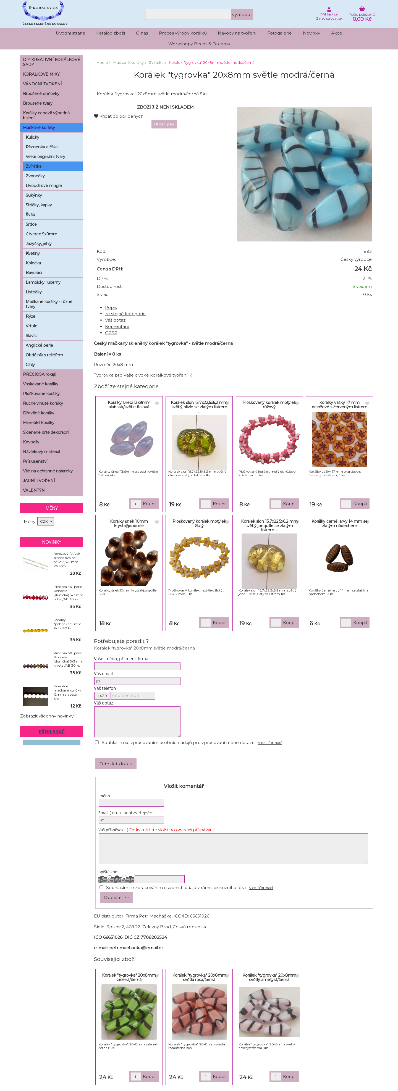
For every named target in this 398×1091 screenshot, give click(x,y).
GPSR (111, 332)
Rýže (30, 316)
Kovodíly (31, 442)
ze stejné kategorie (125, 313)
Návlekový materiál (41, 451)
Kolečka (33, 263)
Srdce (31, 224)
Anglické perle (39, 345)
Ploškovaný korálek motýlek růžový (269, 404)
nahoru (390, 1083)
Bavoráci (34, 272)
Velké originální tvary (45, 156)
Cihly (30, 364)
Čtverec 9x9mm (41, 234)
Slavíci (31, 335)
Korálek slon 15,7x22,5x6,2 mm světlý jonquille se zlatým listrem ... (269, 525)
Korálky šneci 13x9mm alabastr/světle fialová (129, 404)
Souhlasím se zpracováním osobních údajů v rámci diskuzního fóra (176, 887)
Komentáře (117, 326)
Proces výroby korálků (183, 33)
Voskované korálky (40, 384)
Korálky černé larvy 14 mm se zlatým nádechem (339, 523)
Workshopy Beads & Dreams (199, 43)
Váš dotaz (115, 320)
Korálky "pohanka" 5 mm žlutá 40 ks (67, 624)
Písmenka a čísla (41, 146)
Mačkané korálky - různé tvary (49, 304)
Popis (111, 307)
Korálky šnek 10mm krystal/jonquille (129, 523)
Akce (336, 33)
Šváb (30, 214)
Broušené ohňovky (41, 93)
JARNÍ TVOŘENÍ (39, 480)
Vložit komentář (184, 786)
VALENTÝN (34, 490)
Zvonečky (35, 175)
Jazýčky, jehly (39, 243)
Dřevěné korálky (38, 413)
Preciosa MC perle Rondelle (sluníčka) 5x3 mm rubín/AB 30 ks (68, 593)
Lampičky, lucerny (43, 282)
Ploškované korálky (41, 393)
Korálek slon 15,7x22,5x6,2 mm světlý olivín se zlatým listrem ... (199, 407)
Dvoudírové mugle (44, 185)
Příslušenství (35, 461)
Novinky (311, 33)
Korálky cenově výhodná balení (46, 115)
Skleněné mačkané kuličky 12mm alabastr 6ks (67, 692)
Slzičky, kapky (39, 205)
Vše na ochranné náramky (48, 471)
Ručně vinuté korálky (43, 403)
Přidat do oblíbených (118, 116)
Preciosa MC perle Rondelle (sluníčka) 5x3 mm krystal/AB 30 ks (68, 659)
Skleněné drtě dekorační (46, 432)
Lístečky (34, 292)
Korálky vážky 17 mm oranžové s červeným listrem (339, 404)
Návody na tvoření (237, 33)
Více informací (270, 743)
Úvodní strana (70, 33)
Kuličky (32, 137)
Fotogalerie (279, 33)
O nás (142, 33)
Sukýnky (34, 195)
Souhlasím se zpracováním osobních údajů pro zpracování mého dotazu (178, 742)
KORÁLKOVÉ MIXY (41, 74)
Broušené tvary (38, 103)
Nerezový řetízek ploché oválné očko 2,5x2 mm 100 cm (67, 559)
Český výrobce (356, 259)
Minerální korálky (38, 422)
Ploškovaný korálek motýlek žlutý (199, 523)
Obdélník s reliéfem (44, 355)
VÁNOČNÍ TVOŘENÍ (42, 84)
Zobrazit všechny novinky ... (48, 716)
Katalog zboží (110, 33)
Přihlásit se (328, 14)
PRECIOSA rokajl (39, 374)
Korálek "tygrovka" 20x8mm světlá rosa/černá (199, 977)
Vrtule (31, 326)
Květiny (33, 253)
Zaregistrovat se (329, 18)
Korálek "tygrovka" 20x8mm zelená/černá (129, 977)
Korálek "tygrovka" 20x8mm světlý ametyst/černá (269, 977)
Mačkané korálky (39, 127)
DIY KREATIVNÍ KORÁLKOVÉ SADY (51, 62)
